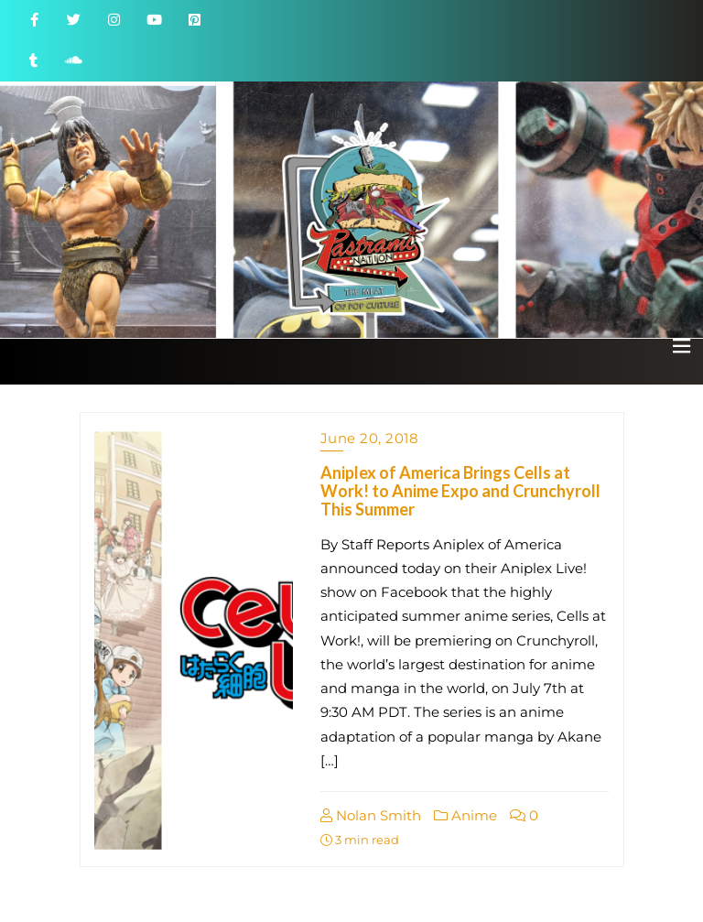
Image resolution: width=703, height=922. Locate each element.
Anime (465, 815)
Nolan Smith (370, 815)
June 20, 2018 (369, 438)
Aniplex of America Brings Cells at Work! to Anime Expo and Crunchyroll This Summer (460, 490)
